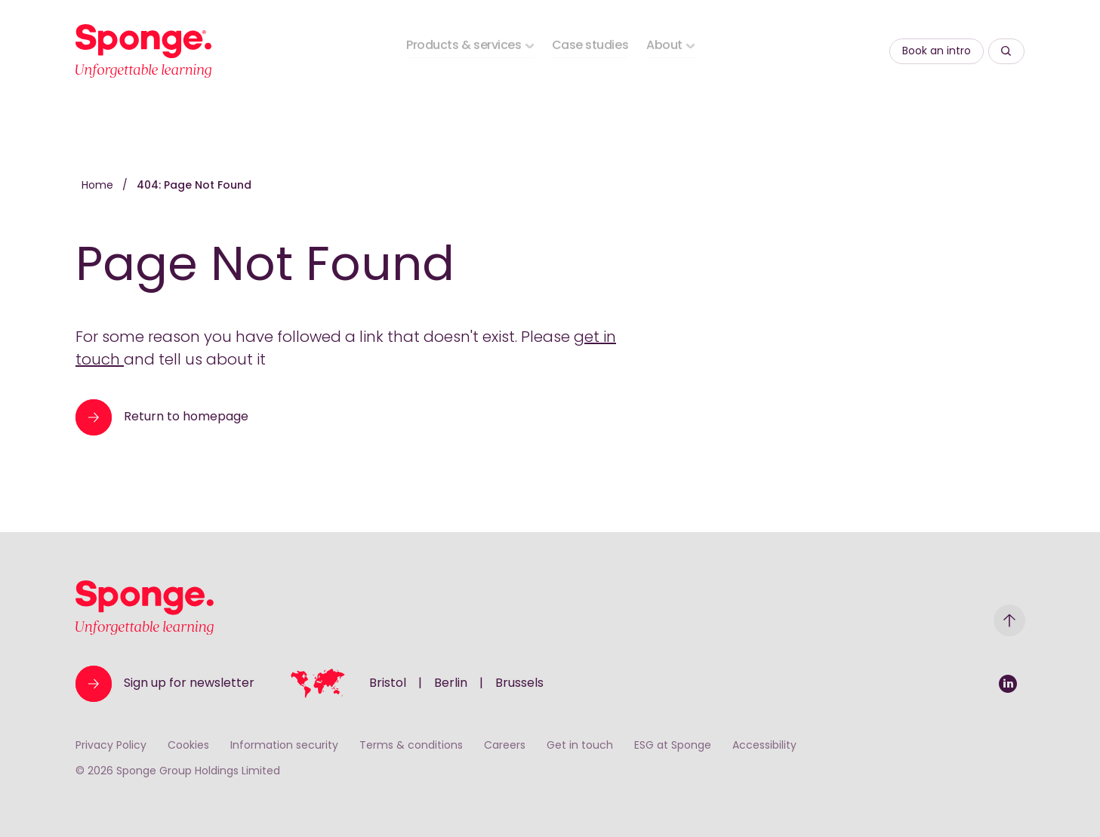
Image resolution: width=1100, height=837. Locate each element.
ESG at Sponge (672, 746)
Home (99, 186)
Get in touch (580, 746)
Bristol (387, 684)
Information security (284, 746)
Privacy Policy (110, 746)
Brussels (519, 684)
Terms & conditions (411, 746)
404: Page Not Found (194, 186)
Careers (504, 746)
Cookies (188, 746)
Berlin (450, 684)
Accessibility (764, 746)
